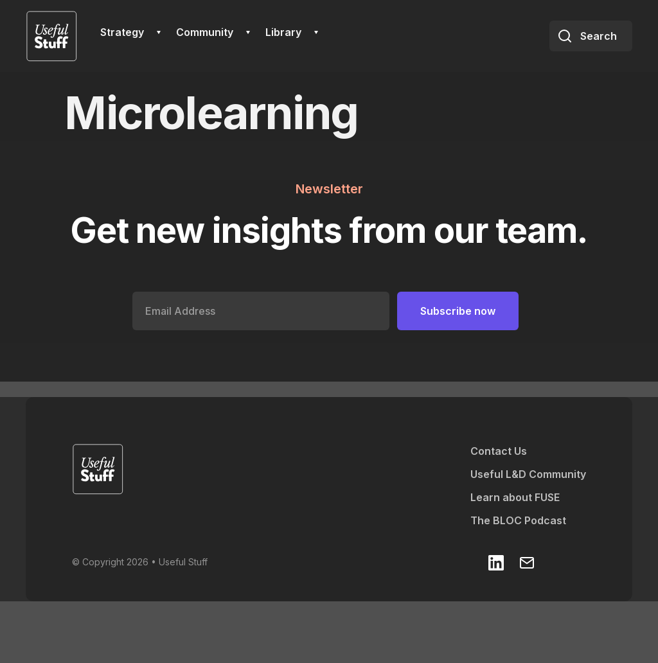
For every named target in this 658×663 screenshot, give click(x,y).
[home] (51, 36)
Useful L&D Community (528, 474)
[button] (130, 32)
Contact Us (498, 451)
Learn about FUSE (515, 497)
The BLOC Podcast (518, 520)
